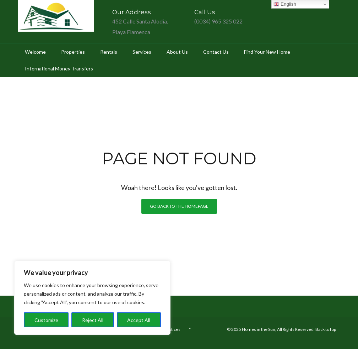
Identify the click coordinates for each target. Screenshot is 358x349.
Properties (73, 52)
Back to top (325, 329)
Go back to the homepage (179, 206)
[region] (92, 298)
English (284, 4)
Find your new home (267, 52)
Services (141, 52)
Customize (46, 320)
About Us (177, 52)
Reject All (92, 320)
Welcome (35, 52)
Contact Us (216, 52)
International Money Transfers (59, 68)
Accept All (138, 320)
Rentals (108, 52)
